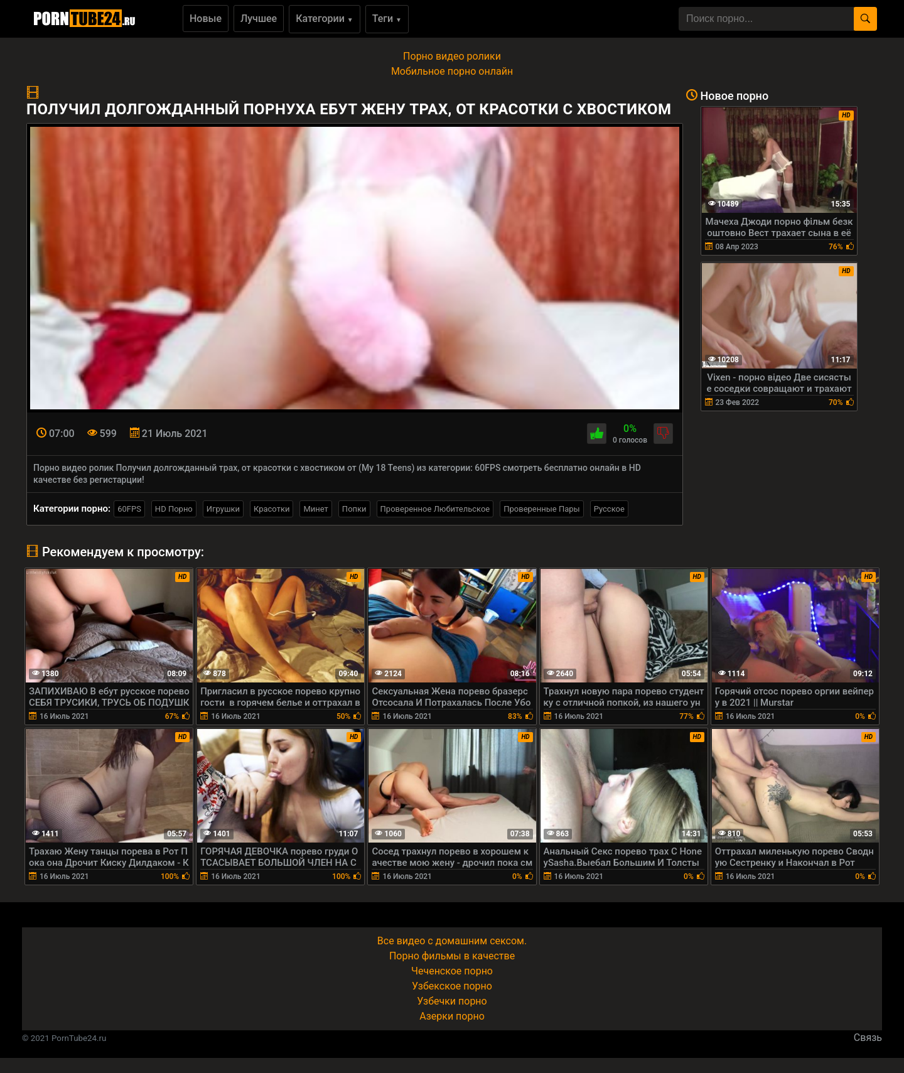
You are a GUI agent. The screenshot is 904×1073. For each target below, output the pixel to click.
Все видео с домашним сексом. (452, 941)
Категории (324, 18)
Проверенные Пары (541, 509)
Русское (609, 509)
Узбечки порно (452, 1001)
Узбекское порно (452, 986)
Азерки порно (452, 1016)
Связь (868, 1037)
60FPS (129, 509)
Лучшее (258, 18)
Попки (354, 509)
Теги (387, 18)
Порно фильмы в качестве (452, 956)
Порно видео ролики (452, 56)
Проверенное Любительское (435, 509)
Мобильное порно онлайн (452, 71)
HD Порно (174, 509)
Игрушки (223, 509)
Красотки (271, 509)
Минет (315, 509)
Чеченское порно (452, 971)
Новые (206, 18)
